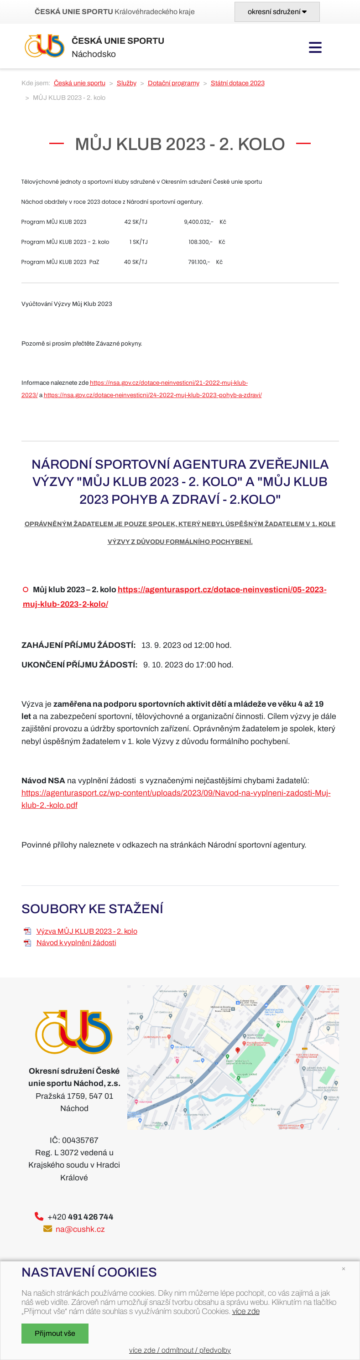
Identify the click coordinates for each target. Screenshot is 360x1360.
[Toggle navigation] (277, 12)
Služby (126, 83)
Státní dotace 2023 (238, 83)
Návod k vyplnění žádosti (76, 942)
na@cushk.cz (80, 1229)
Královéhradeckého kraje (115, 12)
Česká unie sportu (79, 83)
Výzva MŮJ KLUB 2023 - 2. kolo (87, 931)
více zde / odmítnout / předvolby (180, 1350)
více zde (246, 1311)
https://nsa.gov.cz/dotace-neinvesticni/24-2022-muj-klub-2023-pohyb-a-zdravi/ (153, 395)
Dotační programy (173, 83)
